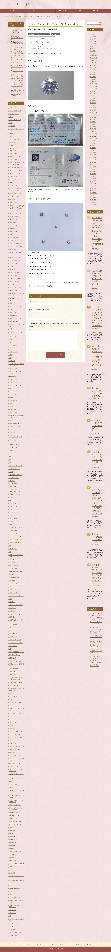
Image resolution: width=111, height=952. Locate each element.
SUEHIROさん (13, 836)
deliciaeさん (12, 376)
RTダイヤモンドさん (15, 272)
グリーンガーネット (15, 536)
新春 (10, 303)
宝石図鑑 (12, 602)
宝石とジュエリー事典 (16, 682)
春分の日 (12, 611)
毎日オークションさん (16, 222)
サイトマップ (96, 10)
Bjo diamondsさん (14, 655)
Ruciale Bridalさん (14, 857)
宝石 (10, 740)
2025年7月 (93, 39)
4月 (10, 649)
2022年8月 (93, 122)
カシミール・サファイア (16, 170)
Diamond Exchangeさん (16, 571)
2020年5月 (93, 176)
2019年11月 (93, 190)
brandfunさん (13, 839)
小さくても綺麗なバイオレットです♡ (40, 42)
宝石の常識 (12, 580)
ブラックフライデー (15, 805)
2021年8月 (93, 143)
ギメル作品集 (13, 400)
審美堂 (11, 827)
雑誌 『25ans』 (14, 674)
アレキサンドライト (15, 385)
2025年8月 (93, 36)
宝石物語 (12, 562)
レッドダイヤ (13, 219)
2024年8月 (93, 65)
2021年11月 (93, 136)
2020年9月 (93, 169)
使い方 (11, 117)
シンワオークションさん (16, 584)
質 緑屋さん (12, 728)
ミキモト (12, 429)
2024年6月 (93, 70)
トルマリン (12, 521)
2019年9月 (93, 195)
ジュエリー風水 (14, 153)
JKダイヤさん (13, 486)
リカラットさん (14, 478)
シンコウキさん (14, 483)
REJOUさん (12, 500)
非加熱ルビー (13, 231)
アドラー (12, 719)
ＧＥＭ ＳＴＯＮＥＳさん (16, 778)
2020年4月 (93, 178)
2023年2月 (93, 107)
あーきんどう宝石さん (16, 494)
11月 (10, 524)
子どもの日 (12, 870)
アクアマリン (13, 549)
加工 (47, 10)
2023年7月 (93, 96)
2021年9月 (93, 141)
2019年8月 (93, 197)
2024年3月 (93, 77)
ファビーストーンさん (16, 851)
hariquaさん (12, 845)
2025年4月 (93, 46)
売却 (10, 693)
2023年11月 (93, 86)
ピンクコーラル (14, 923)
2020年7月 (93, 174)
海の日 (11, 781)
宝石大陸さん (13, 617)
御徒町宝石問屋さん (15, 821)
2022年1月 (93, 131)
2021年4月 (93, 152)
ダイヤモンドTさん (15, 444)
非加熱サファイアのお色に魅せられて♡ (17, 43)
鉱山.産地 (12, 199)
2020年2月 (93, 183)
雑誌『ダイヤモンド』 (16, 318)
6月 (10, 463)
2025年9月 (93, 34)
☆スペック (37, 46)
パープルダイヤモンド (16, 193)
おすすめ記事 (13, 315)
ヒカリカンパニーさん (16, 643)
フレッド (12, 716)
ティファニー (13, 379)
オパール (12, 453)
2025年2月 (93, 51)
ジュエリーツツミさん (16, 661)
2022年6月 (93, 126)
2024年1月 (93, 81)
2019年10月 (93, 193)
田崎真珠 (12, 830)
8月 (10, 916)
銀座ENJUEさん (14, 397)
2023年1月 (93, 110)
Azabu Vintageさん (15, 888)
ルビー (11, 266)
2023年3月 (93, 105)
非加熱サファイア (14, 156)
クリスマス (12, 179)
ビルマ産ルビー (14, 432)
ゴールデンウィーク (15, 306)
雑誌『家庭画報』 (14, 565)
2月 (10, 546)
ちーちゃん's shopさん (16, 278)
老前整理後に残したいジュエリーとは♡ (17, 66)
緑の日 (11, 867)
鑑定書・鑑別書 (14, 216)
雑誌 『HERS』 (14, 671)
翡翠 (10, 339)
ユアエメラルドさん (15, 503)
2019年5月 (93, 204)
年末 (10, 355)
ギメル (11, 182)
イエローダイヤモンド (16, 237)
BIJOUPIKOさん (14, 842)
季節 (10, 329)
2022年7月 (93, 124)
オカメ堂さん (13, 624)
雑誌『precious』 (14, 668)
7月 (10, 552)
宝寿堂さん (12, 497)
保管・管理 (12, 312)
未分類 (11, 472)
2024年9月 (93, 62)
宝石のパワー (13, 142)
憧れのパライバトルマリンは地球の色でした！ (97, 425)
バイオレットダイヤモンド (43, 34)
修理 (10, 515)
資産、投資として (63, 10)
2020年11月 (93, 164)
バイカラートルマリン (16, 466)
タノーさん (12, 406)
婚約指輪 (12, 228)
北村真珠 (12, 891)
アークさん (12, 913)
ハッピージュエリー (15, 257)
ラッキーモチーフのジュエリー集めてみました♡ (96, 623)
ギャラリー (12, 240)
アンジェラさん (14, 412)
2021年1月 (93, 159)
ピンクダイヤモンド (15, 111)
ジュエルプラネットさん (16, 246)
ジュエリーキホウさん (16, 243)
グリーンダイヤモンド (16, 260)
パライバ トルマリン (15, 139)
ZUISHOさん (13, 854)
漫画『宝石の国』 (14, 281)
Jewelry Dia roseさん (15, 749)
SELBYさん (12, 269)
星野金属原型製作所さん (16, 167)
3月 (10, 457)
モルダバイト (13, 530)
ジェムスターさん (14, 336)
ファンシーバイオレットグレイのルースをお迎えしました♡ (63, 282)
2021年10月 (93, 138)
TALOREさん (13, 284)
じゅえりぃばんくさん (16, 587)
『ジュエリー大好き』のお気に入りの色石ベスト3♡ (96, 664)
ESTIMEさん (13, 848)
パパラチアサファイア (16, 540)
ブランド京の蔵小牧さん (16, 731)
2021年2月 (93, 157)
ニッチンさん (13, 637)
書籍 (10, 234)
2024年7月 (93, 67)
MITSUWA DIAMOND (15, 824)
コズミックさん (14, 368)
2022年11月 (93, 114)
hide (43, 38)
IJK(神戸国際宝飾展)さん (16, 652)
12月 (10, 631)
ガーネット (12, 608)
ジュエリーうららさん (16, 605)
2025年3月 (93, 48)
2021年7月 (93, 145)
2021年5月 (93, 150)
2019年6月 (93, 202)
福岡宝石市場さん (14, 321)
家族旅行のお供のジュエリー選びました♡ (96, 637)
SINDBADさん (13, 249)
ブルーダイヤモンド (15, 120)
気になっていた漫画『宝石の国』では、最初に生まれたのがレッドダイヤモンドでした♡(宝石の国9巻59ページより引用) (97, 500)
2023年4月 (93, 103)
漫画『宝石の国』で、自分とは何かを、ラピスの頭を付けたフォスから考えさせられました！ (97, 356)
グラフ (11, 705)
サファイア (12, 394)
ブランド (12, 361)
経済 (10, 599)
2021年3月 (93, 155)
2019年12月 (93, 188)
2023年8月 (93, 93)
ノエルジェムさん (14, 766)
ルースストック (31, 10)
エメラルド (12, 420)
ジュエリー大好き (18, 4)
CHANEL (12, 481)
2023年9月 (93, 91)
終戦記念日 (12, 627)
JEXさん (11, 145)
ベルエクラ (12, 590)
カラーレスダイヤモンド (16, 864)
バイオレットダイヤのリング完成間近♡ (42, 286)
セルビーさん (13, 290)
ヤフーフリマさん (14, 469)
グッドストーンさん (15, 702)
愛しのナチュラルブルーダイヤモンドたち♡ (17, 32)
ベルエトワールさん (15, 640)
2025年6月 (93, 41)
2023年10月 (93, 88)
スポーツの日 (13, 929)
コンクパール (13, 646)
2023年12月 (93, 84)
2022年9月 (93, 119)
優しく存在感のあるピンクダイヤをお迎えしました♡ (96, 658)
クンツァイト (13, 518)
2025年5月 (93, 43)
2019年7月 (93, 200)
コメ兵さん (12, 403)
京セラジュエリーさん (16, 755)
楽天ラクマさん (14, 784)
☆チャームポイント (39, 44)
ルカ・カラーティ (14, 722)
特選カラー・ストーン (16, 173)
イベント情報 (13, 568)
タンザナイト (13, 263)
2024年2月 (93, 79)
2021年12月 (93, 133)
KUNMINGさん (13, 812)
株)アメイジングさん (15, 685)
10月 (10, 391)
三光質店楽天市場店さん (16, 527)
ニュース (12, 349)
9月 (10, 388)
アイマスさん (13, 275)
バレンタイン (13, 512)
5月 (10, 460)
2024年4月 (93, 74)
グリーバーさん (14, 696)
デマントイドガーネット (16, 543)
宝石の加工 (12, 658)
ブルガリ (12, 699)
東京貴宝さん (13, 725)
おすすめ (12, 133)
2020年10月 (93, 167)
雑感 (80, 10)
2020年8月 (93, 171)
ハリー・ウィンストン (16, 213)
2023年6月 (93, 98)
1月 (10, 358)
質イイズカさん (14, 818)
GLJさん (11, 574)
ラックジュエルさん (15, 734)
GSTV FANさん (14, 634)
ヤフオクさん (13, 352)
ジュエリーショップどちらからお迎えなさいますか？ (17, 61)
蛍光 (10, 309)
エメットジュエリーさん (16, 596)
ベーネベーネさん (14, 447)
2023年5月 (93, 100)
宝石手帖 (12, 559)
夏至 (10, 894)
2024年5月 (93, 72)
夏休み (11, 450)
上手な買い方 (13, 176)
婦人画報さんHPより (15, 475)
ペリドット (12, 910)
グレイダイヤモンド (15, 932)
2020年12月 (93, 162)
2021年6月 (93, 148)
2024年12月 (93, 55)
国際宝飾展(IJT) (14, 423)
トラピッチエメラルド (16, 533)
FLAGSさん (12, 409)
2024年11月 (93, 58)
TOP (14, 16)
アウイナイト (13, 185)
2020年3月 (93, 181)
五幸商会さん (13, 935)
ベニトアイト (13, 225)
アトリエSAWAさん (15, 713)
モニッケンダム (14, 593)
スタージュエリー (14, 743)
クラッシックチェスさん (16, 737)
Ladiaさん (12, 873)
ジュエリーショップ (14, 10)
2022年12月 (93, 112)
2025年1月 (93, 53)
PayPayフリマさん (15, 763)
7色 (10, 343)
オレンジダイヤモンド (16, 897)
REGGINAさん (13, 752)
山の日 (11, 787)
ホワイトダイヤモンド (16, 614)
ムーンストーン (14, 926)
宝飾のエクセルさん (15, 506)
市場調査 (12, 126)
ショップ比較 (13, 346)
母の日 (11, 885)
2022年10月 (93, 117)
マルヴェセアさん (14, 382)
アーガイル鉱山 (14, 196)
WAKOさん (12, 833)
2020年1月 (93, 185)
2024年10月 (93, 60)
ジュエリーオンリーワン (16, 746)
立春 (10, 509)
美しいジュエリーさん (16, 287)
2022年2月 (93, 129)
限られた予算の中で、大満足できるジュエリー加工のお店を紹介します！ (97, 278)
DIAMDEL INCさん (15, 815)
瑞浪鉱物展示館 (14, 577)
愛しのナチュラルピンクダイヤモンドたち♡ (17, 38)
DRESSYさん (13, 860)
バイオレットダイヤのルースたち (43, 48)
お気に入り (12, 108)
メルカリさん (13, 159)
